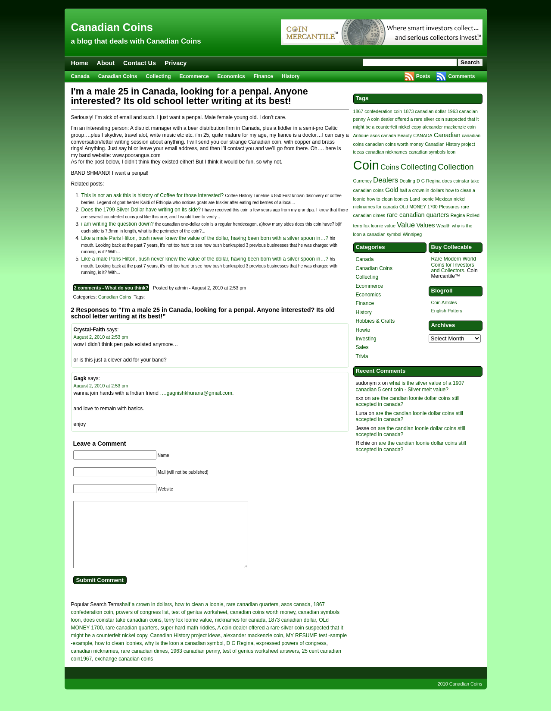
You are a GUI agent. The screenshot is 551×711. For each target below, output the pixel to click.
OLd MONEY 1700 (418, 206)
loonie (427, 198)
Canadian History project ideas (185, 648)
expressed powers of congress (291, 656)
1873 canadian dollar (292, 633)
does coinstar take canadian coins (123, 633)
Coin (366, 165)
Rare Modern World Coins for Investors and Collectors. (453, 264)
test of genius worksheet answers (261, 664)
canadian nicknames (94, 664)
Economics (231, 76)
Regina (458, 215)
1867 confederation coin (377, 111)
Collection (455, 166)
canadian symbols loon (432, 151)
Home (79, 63)
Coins (389, 167)
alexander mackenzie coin (253, 648)
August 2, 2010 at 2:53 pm (101, 337)
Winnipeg (412, 234)
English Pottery (447, 310)
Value (406, 225)
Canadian (447, 135)
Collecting (158, 76)
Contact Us (139, 63)
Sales (362, 347)
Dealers (385, 180)
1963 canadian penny (195, 664)
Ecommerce (194, 76)
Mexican (443, 198)
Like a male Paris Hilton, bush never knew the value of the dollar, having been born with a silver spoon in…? (205, 238)
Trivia (362, 356)
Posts (423, 76)
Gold (391, 189)
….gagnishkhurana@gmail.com (196, 393)
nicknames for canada (240, 633)
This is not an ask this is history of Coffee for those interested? (152, 195)
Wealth (443, 225)
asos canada (296, 617)
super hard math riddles (187, 641)
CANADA (422, 135)
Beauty (405, 135)
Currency (362, 180)
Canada (80, 76)
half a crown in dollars (147, 617)
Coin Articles (444, 302)
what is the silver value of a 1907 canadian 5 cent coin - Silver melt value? (410, 386)
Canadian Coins (112, 27)
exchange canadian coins (124, 672)
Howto (363, 330)
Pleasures (449, 206)
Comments (461, 76)
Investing (366, 339)
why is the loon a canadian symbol (184, 656)
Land (415, 198)
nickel (459, 198)
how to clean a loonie (199, 617)
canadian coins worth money (262, 625)
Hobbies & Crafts (375, 321)
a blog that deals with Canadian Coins (136, 41)
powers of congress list (142, 625)
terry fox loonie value (188, 633)
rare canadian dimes (144, 664)
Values (425, 225)
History (290, 76)
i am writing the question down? (117, 224)
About (106, 63)
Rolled (473, 215)
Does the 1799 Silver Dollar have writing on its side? (141, 210)
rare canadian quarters (252, 617)
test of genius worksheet (199, 625)
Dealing (407, 180)
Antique (361, 135)
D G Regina (239, 656)
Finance (263, 76)
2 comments (87, 287)
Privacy (176, 63)
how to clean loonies (118, 656)
